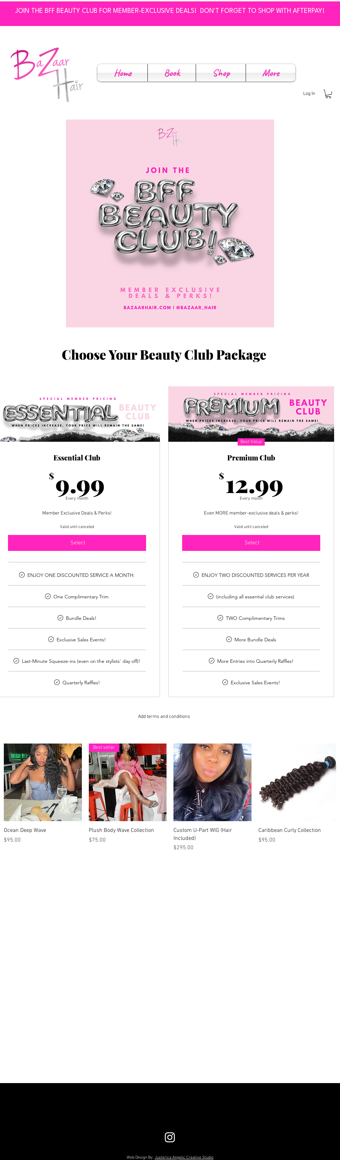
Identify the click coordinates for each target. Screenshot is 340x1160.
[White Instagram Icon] (170, 1137)
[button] (328, 94)
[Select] (77, 543)
